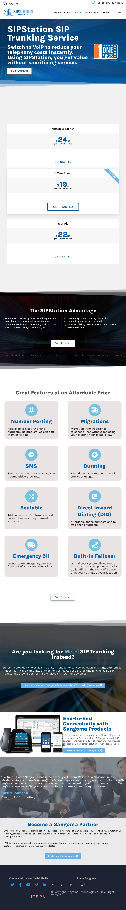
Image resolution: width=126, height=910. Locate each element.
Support (70, 884)
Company (57, 884)
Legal (81, 884)
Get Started (63, 162)
